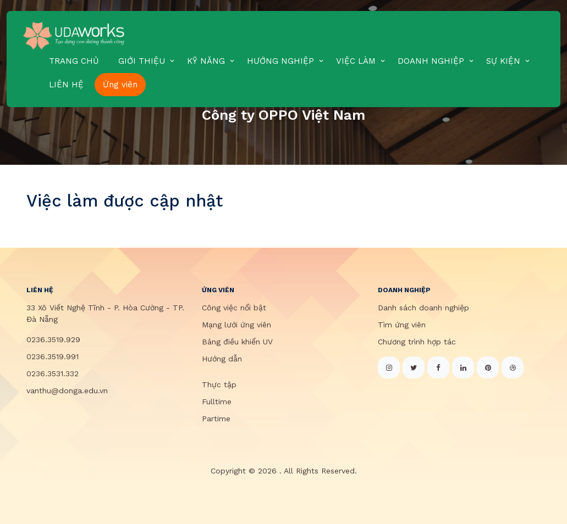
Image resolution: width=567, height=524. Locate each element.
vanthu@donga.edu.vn (67, 390)
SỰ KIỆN (503, 61)
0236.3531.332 (52, 373)
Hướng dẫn (222, 358)
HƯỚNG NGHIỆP (280, 61)
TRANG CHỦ (74, 61)
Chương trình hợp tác (417, 341)
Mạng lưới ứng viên (236, 324)
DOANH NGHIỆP (431, 61)
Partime (216, 418)
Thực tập (219, 384)
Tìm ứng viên (402, 324)
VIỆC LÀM (356, 61)
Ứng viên (120, 85)
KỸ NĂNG (206, 61)
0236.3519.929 (53, 339)
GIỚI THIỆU (141, 61)
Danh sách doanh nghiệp (423, 307)
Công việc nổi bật (234, 307)
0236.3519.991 (52, 356)
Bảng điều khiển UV (237, 341)
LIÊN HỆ (66, 85)
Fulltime (217, 401)
